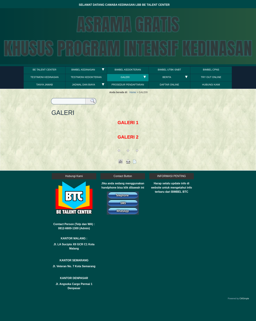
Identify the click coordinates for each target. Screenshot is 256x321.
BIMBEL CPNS (211, 69)
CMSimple (244, 298)
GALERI (125, 77)
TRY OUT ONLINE (211, 77)
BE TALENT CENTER (44, 69)
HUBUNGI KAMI (211, 84)
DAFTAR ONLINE (169, 84)
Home (133, 92)
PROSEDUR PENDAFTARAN (127, 84)
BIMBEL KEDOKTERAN (128, 69)
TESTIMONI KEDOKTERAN (86, 77)
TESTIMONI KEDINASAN (44, 77)
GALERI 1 (128, 122)
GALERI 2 (128, 137)
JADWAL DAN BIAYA (83, 84)
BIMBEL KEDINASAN (83, 69)
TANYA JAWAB (44, 84)
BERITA (166, 77)
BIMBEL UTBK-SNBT (169, 69)
